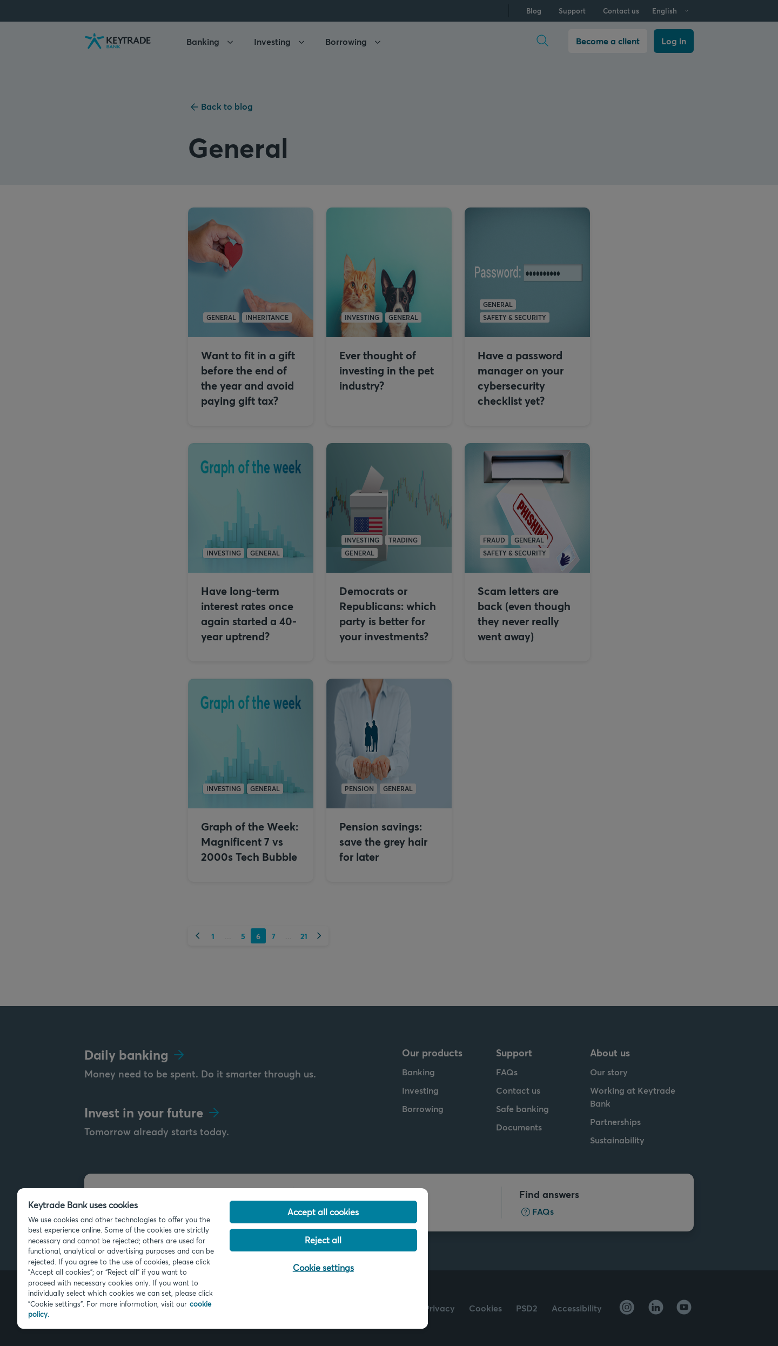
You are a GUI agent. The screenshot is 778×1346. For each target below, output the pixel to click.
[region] (222, 1258)
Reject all (323, 1239)
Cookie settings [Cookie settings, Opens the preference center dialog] (323, 1267)
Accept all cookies (323, 1211)
